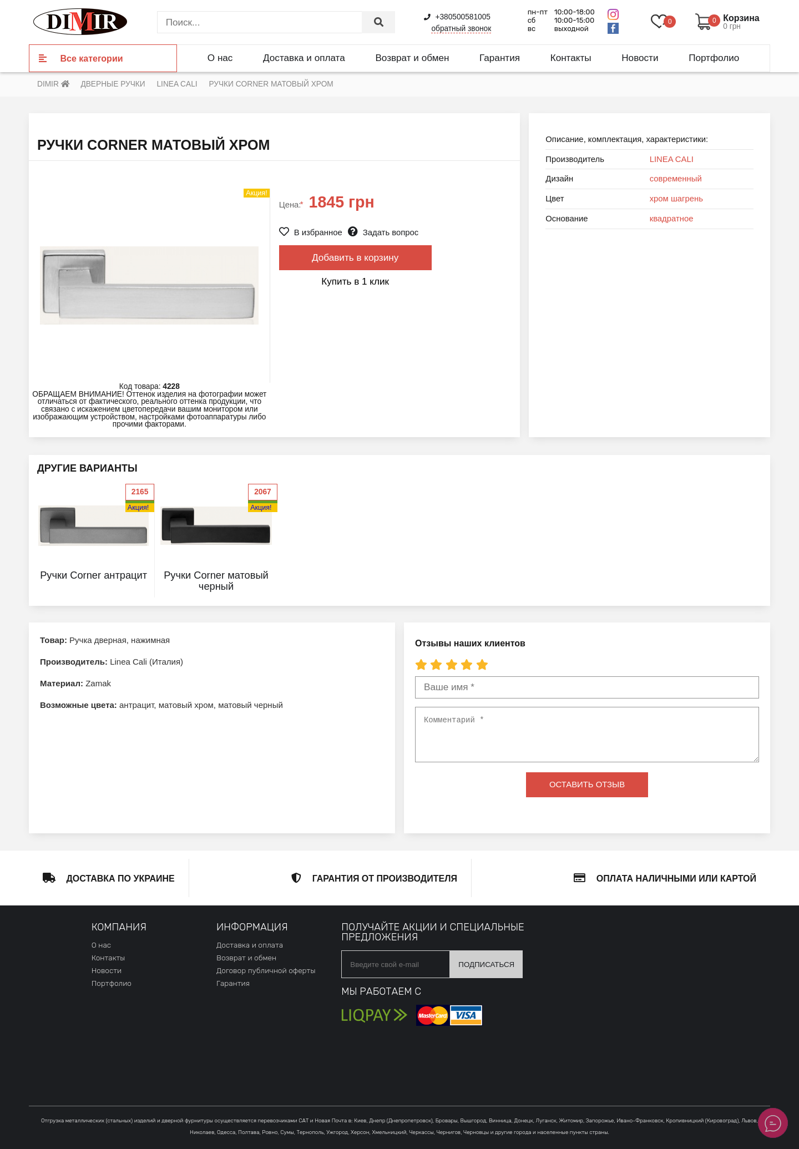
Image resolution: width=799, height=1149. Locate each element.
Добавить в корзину (355, 257)
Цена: (291, 204)
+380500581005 (457, 17)
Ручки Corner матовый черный (216, 580)
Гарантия (499, 57)
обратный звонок (461, 28)
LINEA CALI (672, 159)
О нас (220, 57)
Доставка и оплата (304, 57)
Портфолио (714, 57)
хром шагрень (676, 198)
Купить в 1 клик (355, 281)
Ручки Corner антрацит (93, 575)
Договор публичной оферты (265, 970)
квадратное (672, 218)
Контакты (570, 57)
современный (676, 178)
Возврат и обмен (412, 57)
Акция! (138, 508)
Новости (639, 57)
